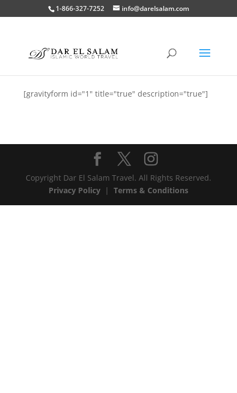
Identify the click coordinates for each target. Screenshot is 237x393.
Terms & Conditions (151, 190)
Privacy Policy (74, 190)
